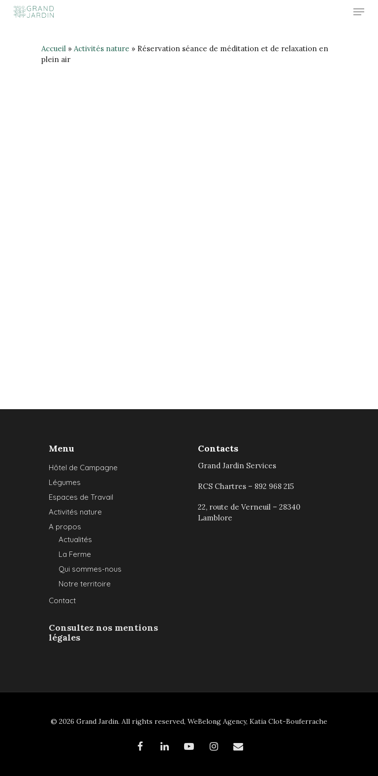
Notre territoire (85, 583)
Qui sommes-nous (90, 569)
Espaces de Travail (81, 497)
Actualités (75, 539)
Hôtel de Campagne (83, 467)
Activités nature (101, 48)
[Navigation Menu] (358, 12)
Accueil (53, 48)
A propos (65, 526)
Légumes (65, 482)
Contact (62, 600)
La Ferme (75, 554)
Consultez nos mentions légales (103, 632)
